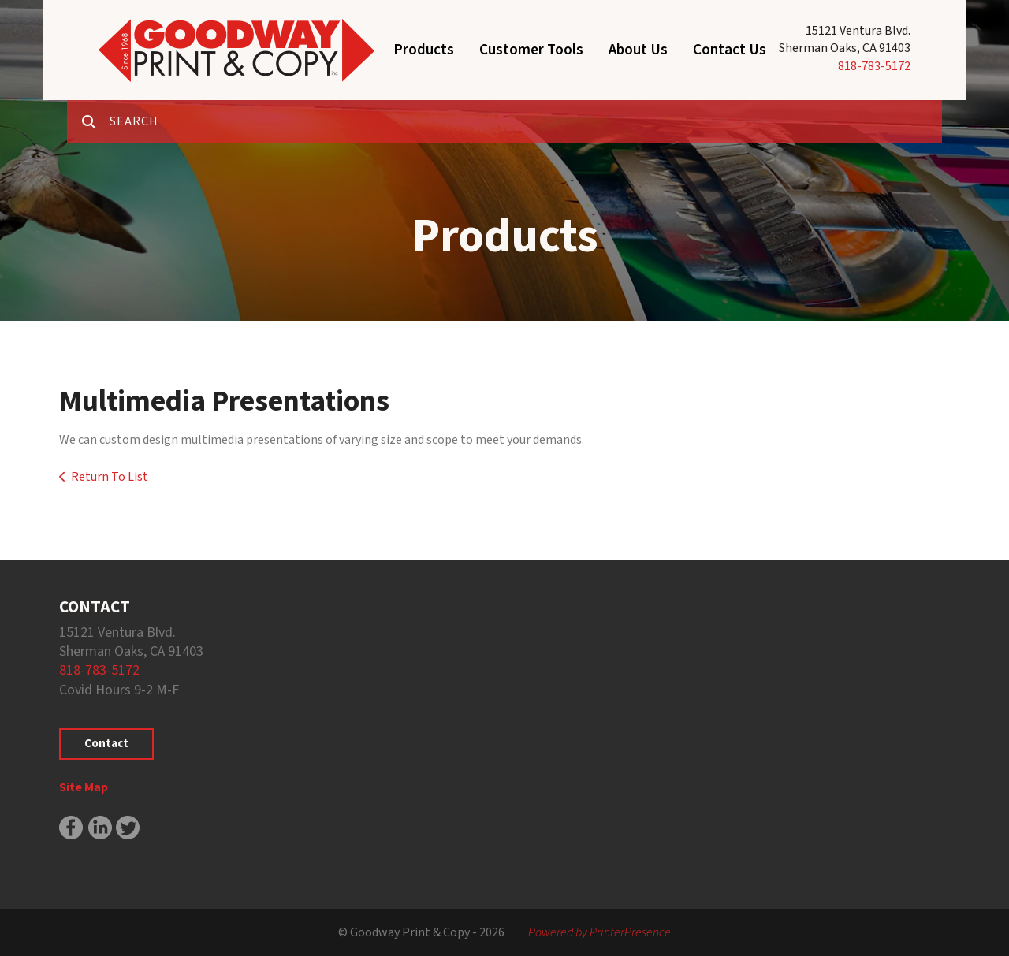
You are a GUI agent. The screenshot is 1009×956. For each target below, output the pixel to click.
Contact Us (729, 50)
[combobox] (526, 121)
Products (423, 50)
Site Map (83, 787)
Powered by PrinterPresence (599, 932)
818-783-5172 (874, 66)
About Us (638, 50)
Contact (106, 743)
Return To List (109, 476)
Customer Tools (531, 50)
